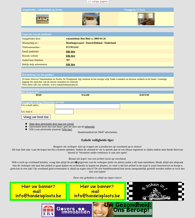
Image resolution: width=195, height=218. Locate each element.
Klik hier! (67, 129)
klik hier (70, 51)
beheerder (90, 126)
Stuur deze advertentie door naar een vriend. (51, 123)
